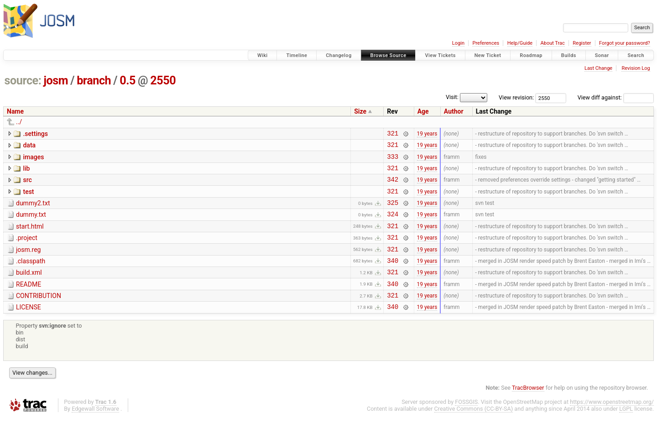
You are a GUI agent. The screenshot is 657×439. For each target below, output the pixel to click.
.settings (35, 133)
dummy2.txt (33, 211)
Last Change (598, 68)
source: (23, 80)
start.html (30, 237)
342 (392, 186)
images (33, 159)
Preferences (485, 43)
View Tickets (440, 55)
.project (26, 250)
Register (582, 43)
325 (392, 212)
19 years (427, 134)
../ (19, 121)
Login (458, 43)
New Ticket (487, 55)
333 (392, 160)
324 (392, 224)
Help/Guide (519, 43)
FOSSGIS (466, 423)
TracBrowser (528, 409)
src (27, 185)
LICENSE (28, 327)
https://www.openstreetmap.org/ (612, 423)
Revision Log (635, 68)
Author (454, 111)
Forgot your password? (624, 43)
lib (26, 172)
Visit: (452, 97)
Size (360, 111)
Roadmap (531, 55)
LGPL (626, 430)
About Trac (553, 43)
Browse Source (388, 55)
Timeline (296, 55)
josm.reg (28, 263)
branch (94, 80)
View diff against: (616, 97)
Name (15, 111)
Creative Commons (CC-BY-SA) (473, 430)
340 (392, 276)
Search (635, 55)
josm (55, 80)
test (28, 198)
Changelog (338, 55)
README (28, 302)
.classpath (30, 276)
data (29, 146)
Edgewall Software (95, 430)
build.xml (29, 289)
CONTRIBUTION (38, 315)
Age (423, 111)
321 (392, 134)
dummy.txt (31, 224)
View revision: (516, 97)
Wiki (262, 55)
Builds (568, 55)
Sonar (602, 55)
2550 (163, 80)
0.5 (128, 80)
